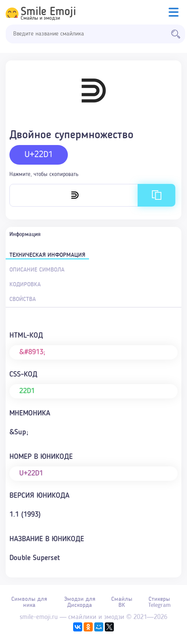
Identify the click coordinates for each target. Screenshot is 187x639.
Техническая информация (47, 255)
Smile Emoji (48, 12)
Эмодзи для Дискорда (79, 602)
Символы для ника (29, 602)
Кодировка (25, 285)
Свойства (22, 299)
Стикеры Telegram (159, 602)
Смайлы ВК (121, 602)
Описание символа (36, 270)
